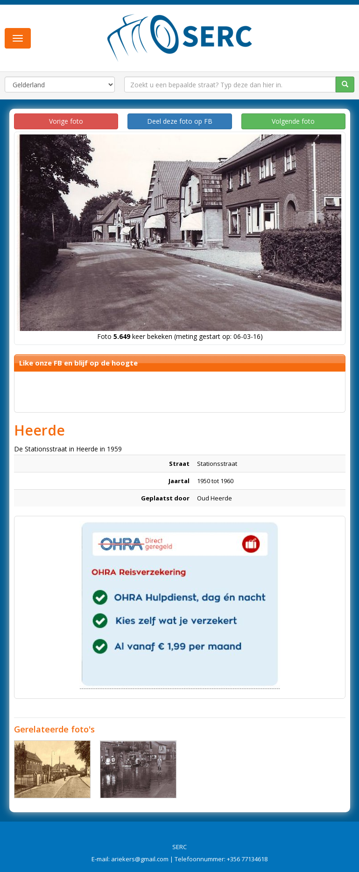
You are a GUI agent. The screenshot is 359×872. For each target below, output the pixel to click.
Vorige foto (66, 121)
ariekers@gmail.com (140, 859)
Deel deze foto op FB (179, 121)
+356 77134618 (247, 859)
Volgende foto (293, 121)
